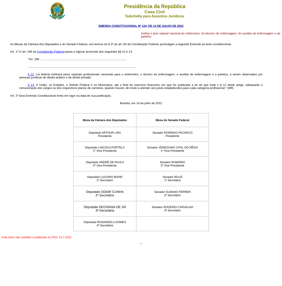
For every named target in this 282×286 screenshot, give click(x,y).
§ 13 (31, 85)
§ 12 (31, 74)
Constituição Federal (50, 51)
